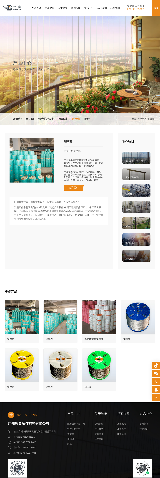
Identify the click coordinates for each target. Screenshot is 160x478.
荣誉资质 (99, 434)
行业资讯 (144, 429)
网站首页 (36, 7)
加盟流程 (121, 434)
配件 (87, 119)
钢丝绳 (76, 119)
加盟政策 (121, 423)
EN (156, 7)
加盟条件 (121, 429)
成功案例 (102, 7)
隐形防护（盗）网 (23, 119)
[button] (49, 160)
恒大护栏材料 (46, 119)
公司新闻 (144, 423)
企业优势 (99, 429)
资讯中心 (89, 7)
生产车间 (99, 439)
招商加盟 (75, 7)
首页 (134, 119)
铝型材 (63, 119)
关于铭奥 (62, 7)
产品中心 (49, 7)
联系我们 (115, 7)
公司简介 (99, 423)
